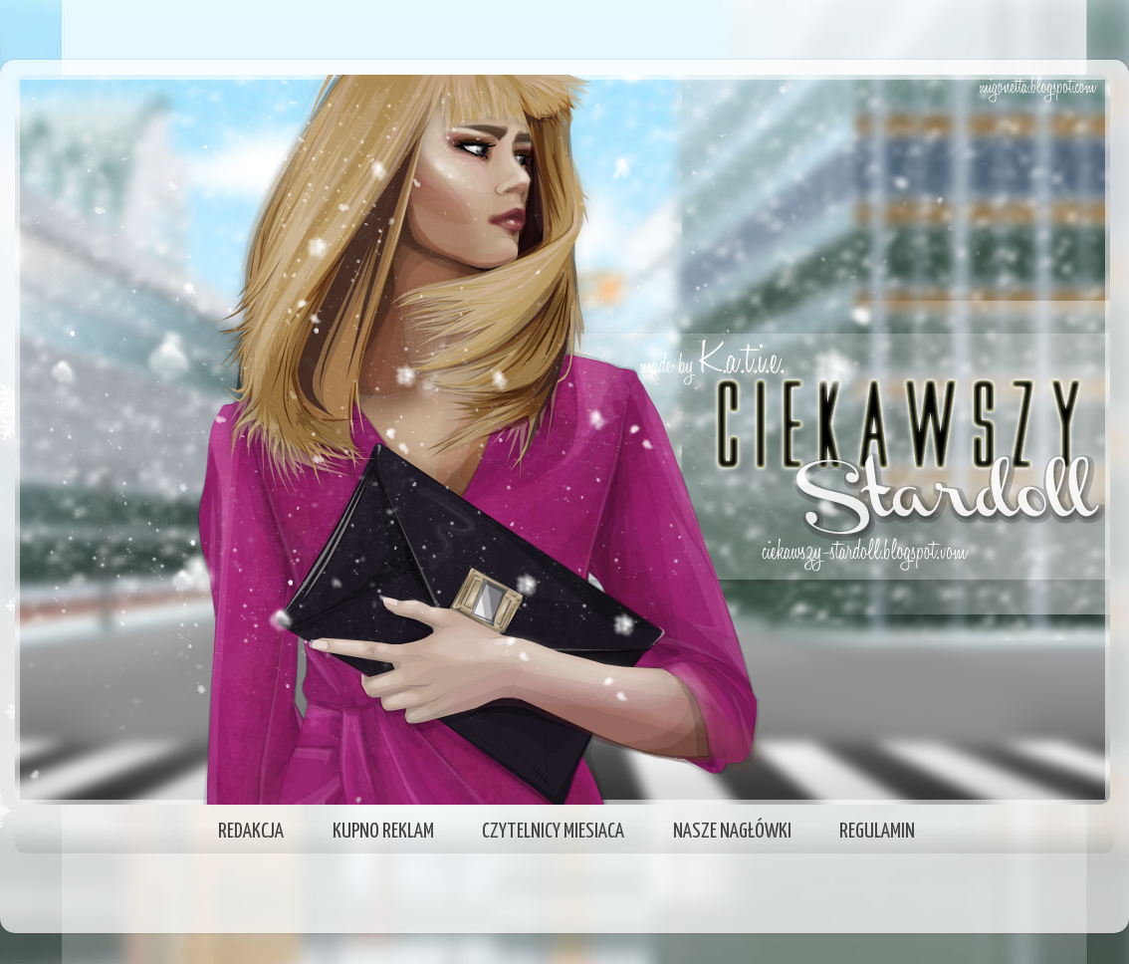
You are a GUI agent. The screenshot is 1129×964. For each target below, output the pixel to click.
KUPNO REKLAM (383, 832)
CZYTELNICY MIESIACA (553, 832)
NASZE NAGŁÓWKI (732, 832)
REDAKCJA (251, 832)
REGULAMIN (877, 832)
